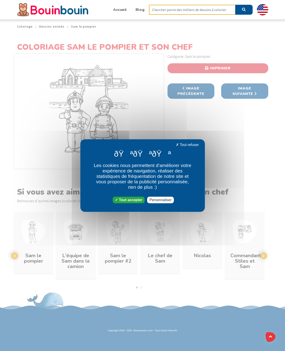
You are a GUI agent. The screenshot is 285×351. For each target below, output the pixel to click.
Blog (140, 9)
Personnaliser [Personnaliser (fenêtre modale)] (160, 200)
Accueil (120, 9)
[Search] (192, 10)
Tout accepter (128, 200)
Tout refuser (187, 145)
